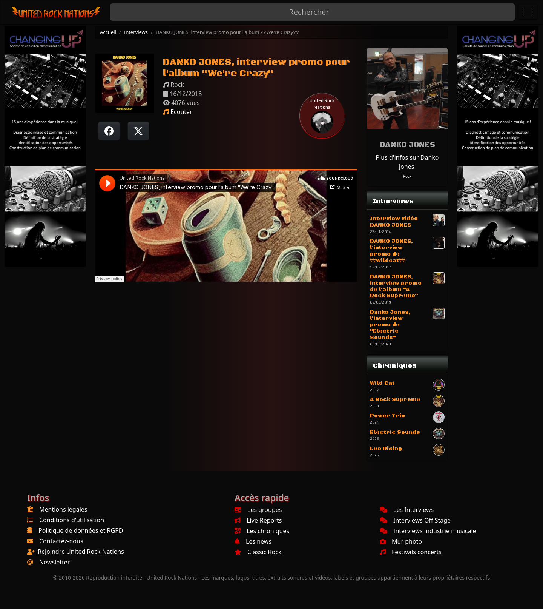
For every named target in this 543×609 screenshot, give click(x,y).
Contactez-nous (61, 541)
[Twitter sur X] (138, 131)
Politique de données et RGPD (80, 530)
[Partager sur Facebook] (109, 131)
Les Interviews (407, 510)
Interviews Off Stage (415, 520)
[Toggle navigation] (527, 12)
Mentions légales (63, 509)
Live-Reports (258, 520)
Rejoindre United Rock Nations (81, 551)
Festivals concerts (411, 552)
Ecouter (177, 112)
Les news (253, 541)
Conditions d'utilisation (71, 520)
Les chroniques (262, 531)
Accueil (108, 32)
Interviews (136, 32)
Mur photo (401, 541)
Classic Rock (258, 552)
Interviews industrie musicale (428, 531)
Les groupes (258, 510)
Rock (407, 176)
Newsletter (54, 562)
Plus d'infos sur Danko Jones (407, 162)
